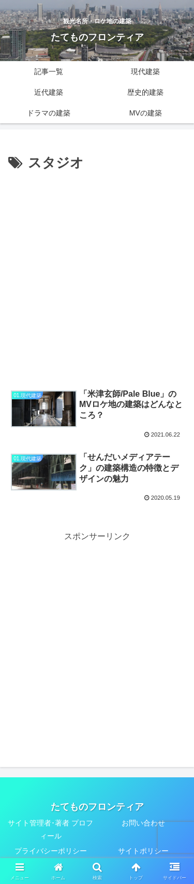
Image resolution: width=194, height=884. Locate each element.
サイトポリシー (143, 851)
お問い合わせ (143, 823)
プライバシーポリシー (50, 851)
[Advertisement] (97, 277)
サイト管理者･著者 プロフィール (50, 829)
